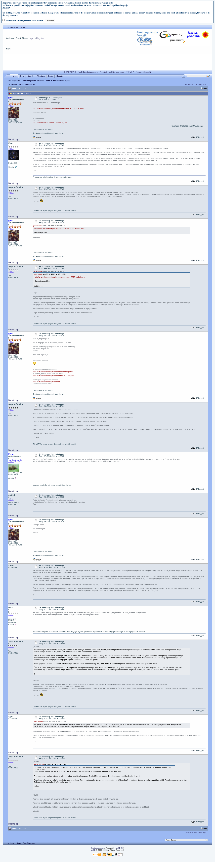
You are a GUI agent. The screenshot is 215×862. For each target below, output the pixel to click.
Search (30, 76)
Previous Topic (191, 84)
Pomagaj (139, 72)
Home (14, 76)
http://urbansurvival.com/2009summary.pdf (50, 123)
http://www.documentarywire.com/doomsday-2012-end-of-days (58, 109)
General (25, 81)
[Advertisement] (107, 61)
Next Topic (202, 84)
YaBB (93, 850)
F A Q (80, 72)
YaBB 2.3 (120, 848)
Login (31, 38)
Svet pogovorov (14, 81)
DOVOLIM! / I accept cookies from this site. (25, 20)
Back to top (13, 139)
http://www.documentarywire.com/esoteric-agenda (53, 372)
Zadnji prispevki (91, 72)
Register (40, 38)
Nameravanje (118, 72)
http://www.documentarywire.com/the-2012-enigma (53, 376)
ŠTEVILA (130, 72)
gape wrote (37, 226)
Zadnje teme (105, 72)
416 (25, 88)
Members (40, 76)
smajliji (148, 72)
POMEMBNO (70, 72)
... (22, 88)
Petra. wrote (38, 722)
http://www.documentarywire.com (46, 382)
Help (22, 76)
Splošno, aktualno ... (37, 81)
